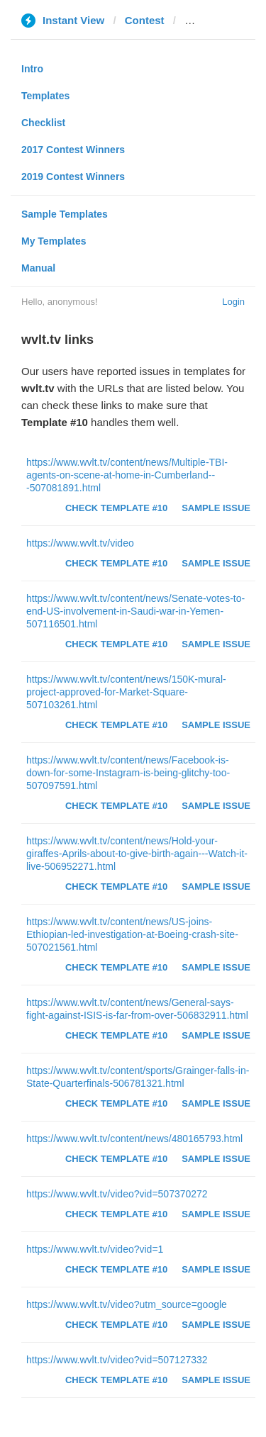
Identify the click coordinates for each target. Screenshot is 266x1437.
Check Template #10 (116, 508)
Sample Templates (64, 214)
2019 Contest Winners (73, 176)
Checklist (43, 122)
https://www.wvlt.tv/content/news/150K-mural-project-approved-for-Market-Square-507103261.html (126, 691)
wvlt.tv (201, 20)
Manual (38, 268)
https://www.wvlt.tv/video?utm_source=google (126, 1304)
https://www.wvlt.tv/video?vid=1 (94, 1249)
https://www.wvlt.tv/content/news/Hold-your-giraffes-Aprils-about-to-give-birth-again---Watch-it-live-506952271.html (137, 853)
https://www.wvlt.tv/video (80, 543)
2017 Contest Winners (73, 149)
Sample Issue (216, 508)
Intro (32, 68)
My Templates (54, 241)
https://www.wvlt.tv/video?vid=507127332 (117, 1359)
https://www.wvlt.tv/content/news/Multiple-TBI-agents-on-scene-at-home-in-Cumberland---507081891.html (127, 475)
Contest (145, 20)
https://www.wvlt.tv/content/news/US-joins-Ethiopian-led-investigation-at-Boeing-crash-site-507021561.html (132, 934)
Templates (45, 95)
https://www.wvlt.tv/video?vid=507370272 (117, 1194)
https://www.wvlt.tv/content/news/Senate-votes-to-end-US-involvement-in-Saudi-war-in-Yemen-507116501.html (135, 611)
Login (233, 301)
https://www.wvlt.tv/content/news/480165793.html (134, 1138)
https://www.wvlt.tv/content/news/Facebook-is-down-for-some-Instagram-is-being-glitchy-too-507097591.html (128, 772)
